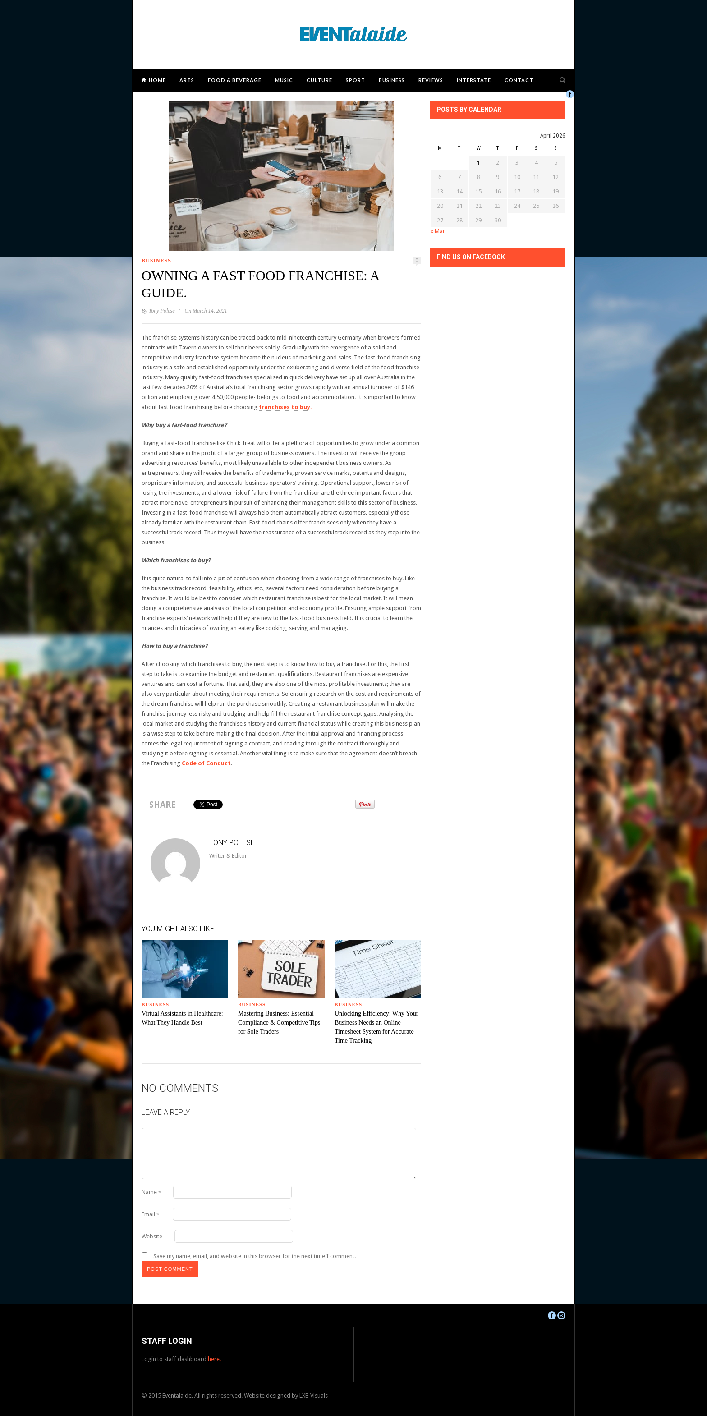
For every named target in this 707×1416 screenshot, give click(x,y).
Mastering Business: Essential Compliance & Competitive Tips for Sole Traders (279, 1022)
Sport (355, 80)
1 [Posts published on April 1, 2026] (478, 162)
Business (392, 80)
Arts (186, 80)
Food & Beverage (235, 80)
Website (152, 1236)
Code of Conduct (206, 763)
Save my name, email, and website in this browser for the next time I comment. (254, 1256)
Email (150, 1214)
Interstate (474, 80)
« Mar (437, 231)
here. (214, 1359)
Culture (319, 80)
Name (151, 1192)
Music (284, 80)
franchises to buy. (285, 407)
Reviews (430, 80)
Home (157, 80)
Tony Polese (162, 311)
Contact (519, 80)
